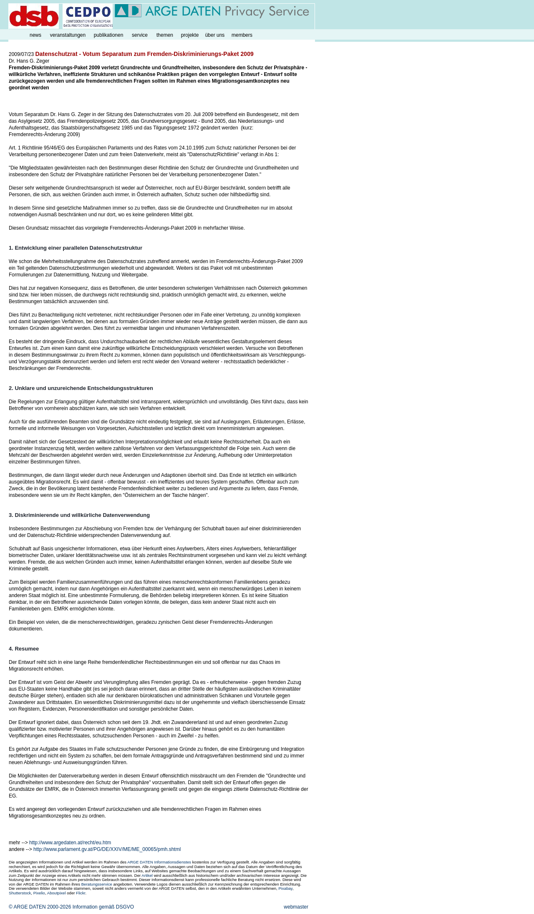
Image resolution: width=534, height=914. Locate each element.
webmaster (296, 907)
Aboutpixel (56, 893)
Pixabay (285, 888)
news (35, 35)
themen (164, 35)
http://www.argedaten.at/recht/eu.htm (70, 843)
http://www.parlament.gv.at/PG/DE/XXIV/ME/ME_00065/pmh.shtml (107, 849)
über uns (215, 35)
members (242, 35)
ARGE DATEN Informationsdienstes (159, 862)
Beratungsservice (96, 884)
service (140, 35)
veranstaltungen (68, 35)
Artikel (147, 875)
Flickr (80, 893)
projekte (190, 35)
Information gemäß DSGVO (103, 907)
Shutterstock (20, 893)
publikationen (108, 35)
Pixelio (39, 893)
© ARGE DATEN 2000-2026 (40, 907)
